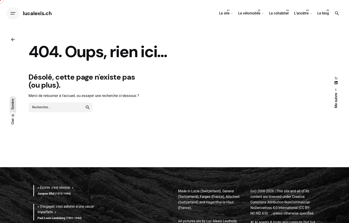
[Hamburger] (13, 13)
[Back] (13, 39)
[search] (88, 107)
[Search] (337, 13)
